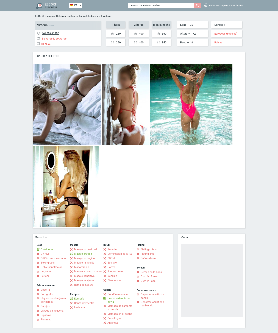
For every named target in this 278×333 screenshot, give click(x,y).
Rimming (46, 319)
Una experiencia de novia (118, 300)
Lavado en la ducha (52, 310)
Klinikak (83, 16)
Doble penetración (51, 267)
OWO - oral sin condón (54, 258)
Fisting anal (147, 253)
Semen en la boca (151, 272)
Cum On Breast (150, 276)
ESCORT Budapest (45, 16)
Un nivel (45, 253)
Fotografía (47, 294)
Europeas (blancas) (225, 33)
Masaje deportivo (84, 276)
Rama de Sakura (83, 284)
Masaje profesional (85, 249)
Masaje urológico (84, 258)
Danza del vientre (84, 303)
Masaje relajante (84, 280)
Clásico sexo (48, 249)
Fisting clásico (149, 249)
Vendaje (112, 276)
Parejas (45, 306)
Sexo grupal (48, 262)
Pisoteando (114, 280)
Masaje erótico (83, 253)
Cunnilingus (114, 318)
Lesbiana (79, 307)
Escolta (45, 289)
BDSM (111, 258)
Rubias (218, 42)
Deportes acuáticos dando (152, 296)
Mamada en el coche (119, 313)
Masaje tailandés (84, 262)
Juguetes (46, 271)
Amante (112, 249)
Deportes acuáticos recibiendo (152, 303)
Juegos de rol (115, 271)
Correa (111, 267)
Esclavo (112, 262)
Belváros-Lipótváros (67, 16)
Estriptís (79, 298)
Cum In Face (148, 280)
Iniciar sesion (223, 5)
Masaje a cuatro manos (88, 271)
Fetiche (45, 276)
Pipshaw (46, 315)
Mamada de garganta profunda (119, 307)
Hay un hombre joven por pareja (53, 300)
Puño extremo (149, 258)
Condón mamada (117, 294)
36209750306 (50, 33)
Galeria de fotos (48, 56)
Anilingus (112, 322)
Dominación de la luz (119, 253)
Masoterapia (81, 267)
